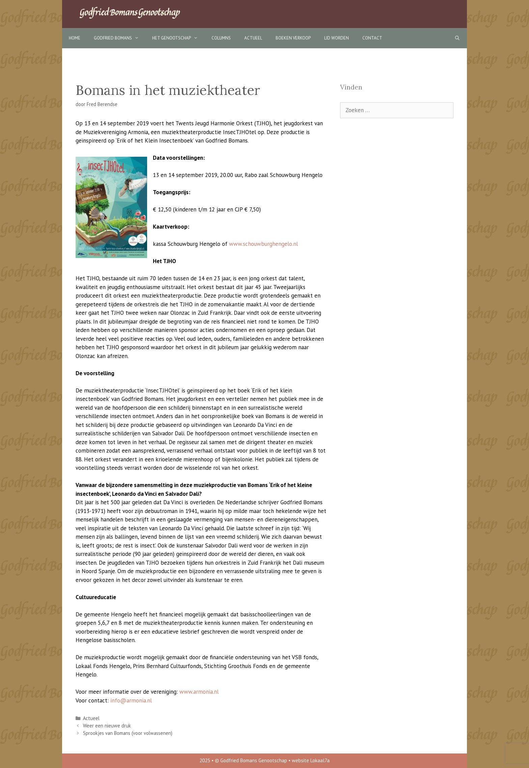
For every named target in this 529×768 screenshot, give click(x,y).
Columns (221, 38)
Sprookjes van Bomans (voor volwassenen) (127, 733)
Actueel (253, 38)
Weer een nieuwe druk (107, 725)
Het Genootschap (178, 38)
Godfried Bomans (119, 38)
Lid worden (336, 38)
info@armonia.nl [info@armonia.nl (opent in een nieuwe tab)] (131, 700)
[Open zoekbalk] (457, 38)
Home (74, 38)
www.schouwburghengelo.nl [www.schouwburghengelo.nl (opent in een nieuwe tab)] (263, 244)
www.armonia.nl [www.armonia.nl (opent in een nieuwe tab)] (199, 691)
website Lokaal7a (311, 760)
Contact (372, 38)
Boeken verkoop (293, 38)
